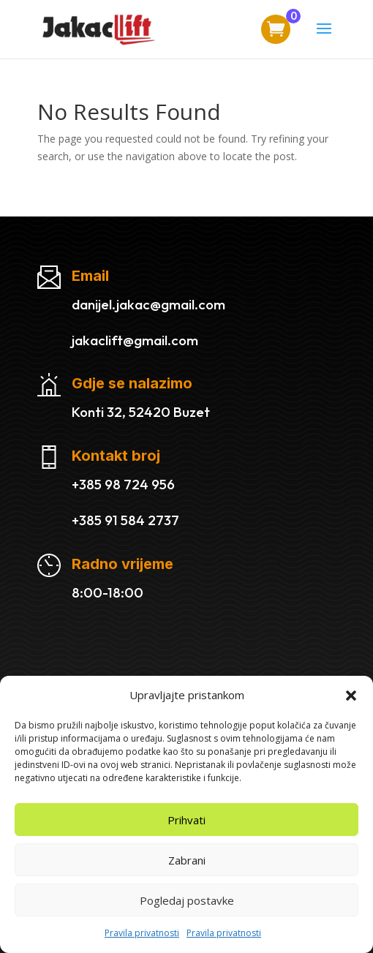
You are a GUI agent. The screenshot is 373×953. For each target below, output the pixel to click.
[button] (351, 695)
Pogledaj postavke (187, 900)
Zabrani (187, 860)
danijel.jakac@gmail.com (148, 304)
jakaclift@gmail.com (135, 340)
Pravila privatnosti (142, 933)
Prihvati (186, 820)
